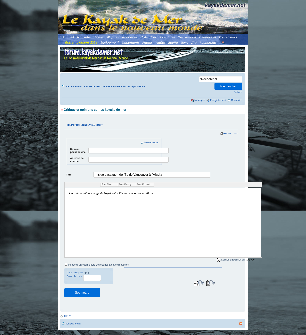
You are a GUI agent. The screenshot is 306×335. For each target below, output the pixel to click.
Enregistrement (218, 100)
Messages (199, 100)
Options (238, 92)
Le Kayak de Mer (91, 86)
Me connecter (151, 142)
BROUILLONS (230, 133)
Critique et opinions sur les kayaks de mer (124, 86)
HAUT (67, 316)
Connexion (236, 100)
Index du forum (73, 86)
